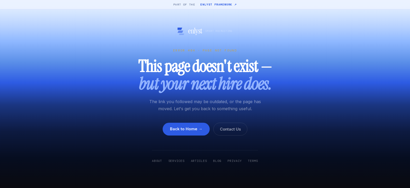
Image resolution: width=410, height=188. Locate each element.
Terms (253, 161)
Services (176, 161)
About (157, 161)
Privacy (234, 161)
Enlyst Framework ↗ (218, 4)
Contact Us (230, 129)
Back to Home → (186, 128)
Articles (199, 161)
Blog (217, 161)
